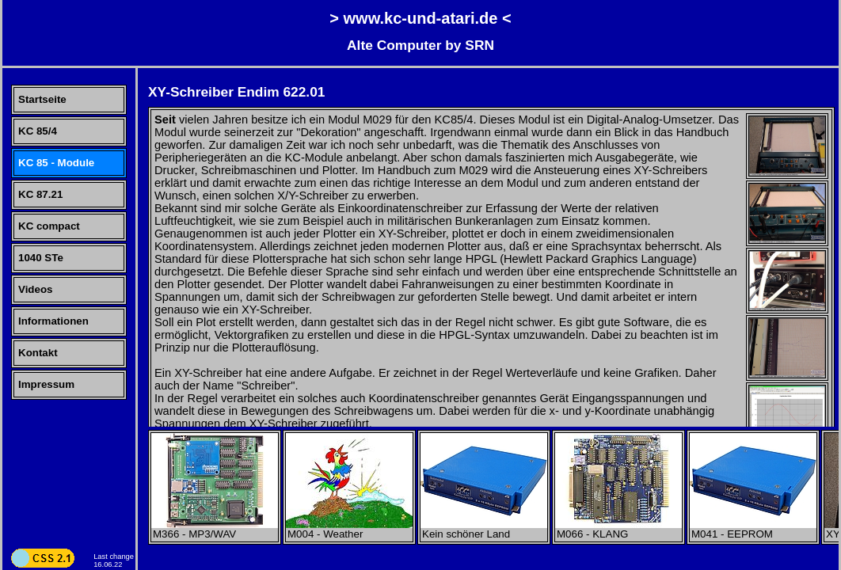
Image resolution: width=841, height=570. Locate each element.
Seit (165, 119)
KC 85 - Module (56, 163)
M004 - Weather (349, 529)
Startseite (42, 99)
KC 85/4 (37, 131)
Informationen (53, 321)
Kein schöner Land (483, 529)
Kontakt (38, 353)
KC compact (49, 226)
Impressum (46, 384)
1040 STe (40, 258)
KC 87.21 (40, 194)
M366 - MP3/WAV (214, 529)
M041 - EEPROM (753, 529)
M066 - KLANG (618, 529)
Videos (35, 289)
